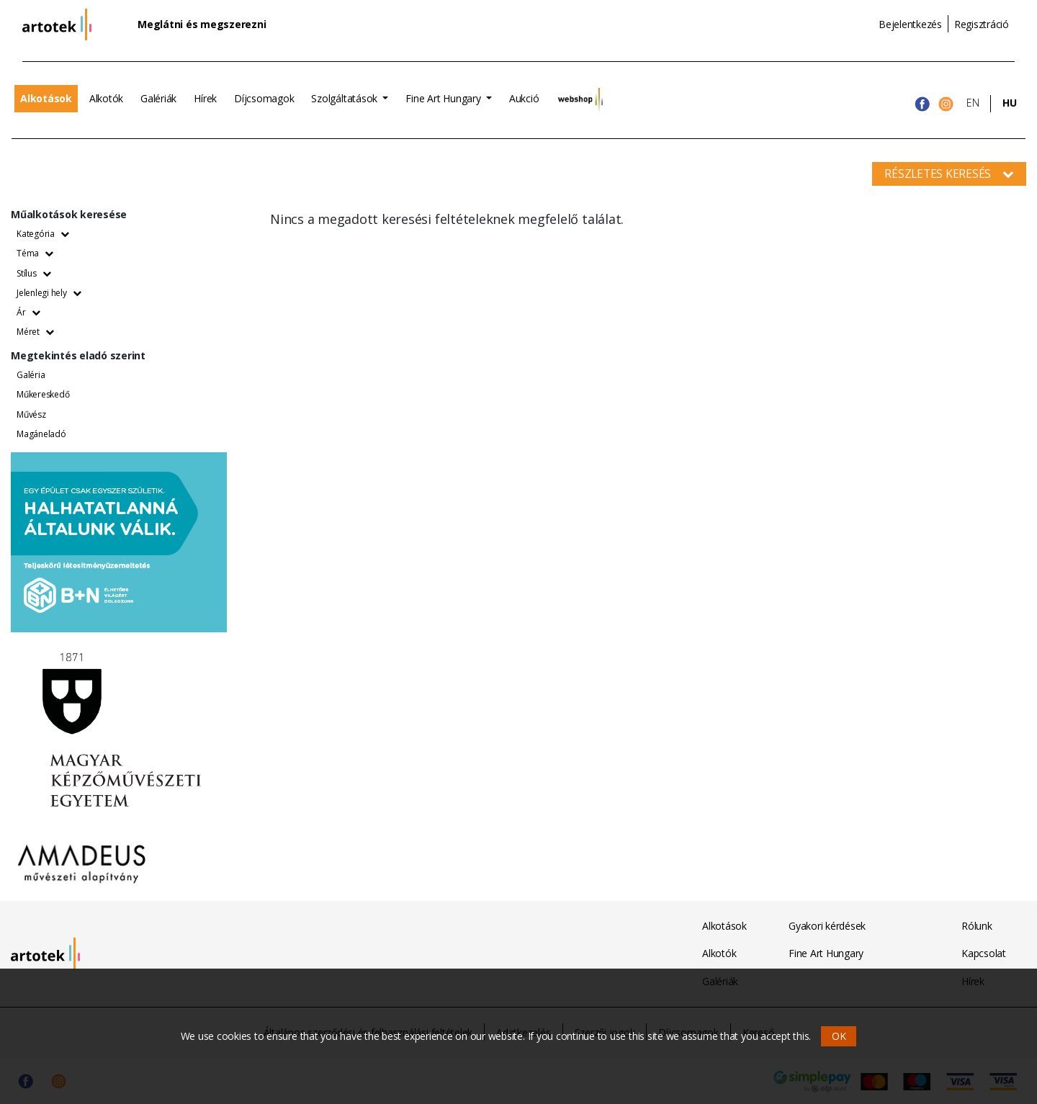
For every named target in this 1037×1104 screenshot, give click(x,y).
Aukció (524, 98)
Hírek (205, 98)
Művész (31, 414)
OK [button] (839, 1036)
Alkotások (46, 98)
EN (972, 102)
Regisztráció (981, 24)
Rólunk (976, 926)
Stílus (33, 273)
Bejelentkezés (910, 24)
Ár (28, 312)
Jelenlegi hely (49, 293)
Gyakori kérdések (827, 926)
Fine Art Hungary (444, 98)
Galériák (158, 98)
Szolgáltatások (345, 98)
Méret (35, 332)
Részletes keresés (949, 173)
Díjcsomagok (264, 98)
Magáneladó (41, 434)
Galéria (31, 375)
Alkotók (106, 98)
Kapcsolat (983, 953)
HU (1009, 102)
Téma (35, 253)
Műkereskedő (43, 394)
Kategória (43, 234)
